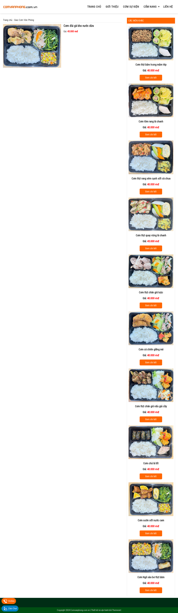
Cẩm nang (150, 6)
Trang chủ (94, 6)
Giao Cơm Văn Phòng (24, 20)
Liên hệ (168, 6)
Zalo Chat (12, 608)
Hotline (11, 601)
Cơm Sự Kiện (131, 6)
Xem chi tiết (151, 77)
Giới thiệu (112, 6)
